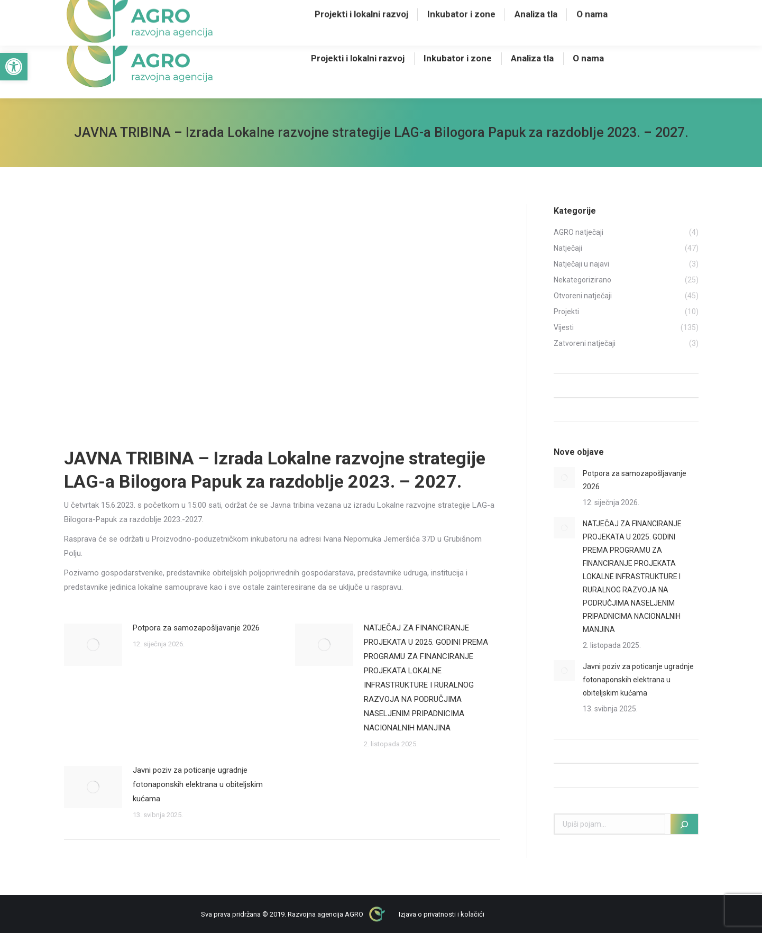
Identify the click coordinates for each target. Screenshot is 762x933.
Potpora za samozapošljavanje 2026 (196, 628)
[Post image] (93, 645)
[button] (13, 66)
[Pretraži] (684, 824)
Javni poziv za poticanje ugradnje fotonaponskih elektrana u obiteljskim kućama (198, 784)
